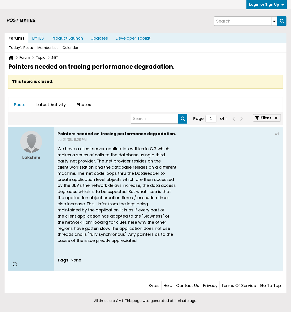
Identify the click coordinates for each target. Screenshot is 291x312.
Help (167, 285)
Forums (16, 38)
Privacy (210, 285)
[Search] (245, 21)
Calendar (70, 47)
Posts (19, 104)
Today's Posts (21, 47)
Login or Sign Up (266, 4)
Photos (84, 104)
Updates (99, 38)
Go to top (270, 285)
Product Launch (67, 38)
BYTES (38, 38)
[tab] (19, 104)
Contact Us (187, 285)
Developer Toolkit (133, 38)
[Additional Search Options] (274, 21)
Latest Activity (51, 104)
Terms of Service (238, 285)
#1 (277, 134)
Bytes (154, 285)
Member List (48, 47)
